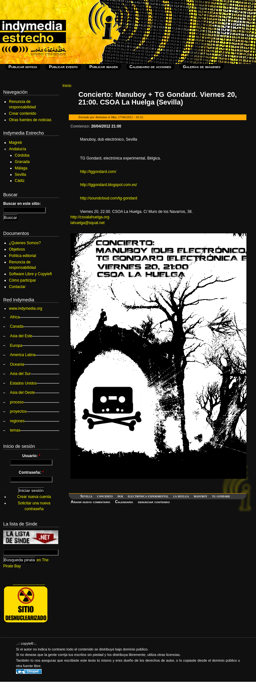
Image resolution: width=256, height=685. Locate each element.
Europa (16, 345)
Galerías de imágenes (201, 66)
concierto (105, 496)
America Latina (23, 355)
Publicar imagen (103, 66)
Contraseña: (31, 472)
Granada (22, 162)
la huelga (181, 496)
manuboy (200, 496)
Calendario (124, 502)
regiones (17, 421)
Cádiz (20, 180)
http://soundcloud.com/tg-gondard (108, 198)
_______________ (29, 582)
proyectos (18, 411)
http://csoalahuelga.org (89, 217)
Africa (15, 317)
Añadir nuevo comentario (90, 502)
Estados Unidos (23, 383)
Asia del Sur (20, 373)
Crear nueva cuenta (34, 496)
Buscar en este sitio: (22, 203)
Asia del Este (21, 336)
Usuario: (31, 456)
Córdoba (22, 155)
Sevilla (86, 496)
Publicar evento (63, 66)
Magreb (15, 142)
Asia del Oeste (22, 392)
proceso (17, 402)
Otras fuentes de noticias (30, 120)
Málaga (21, 168)
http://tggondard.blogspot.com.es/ (108, 185)
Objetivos (17, 249)
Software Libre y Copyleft (30, 274)
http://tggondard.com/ (98, 171)
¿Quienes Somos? (25, 243)
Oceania (17, 364)
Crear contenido (22, 113)
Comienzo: (80, 126)
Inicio (66, 85)
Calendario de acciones (150, 66)
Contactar (17, 286)
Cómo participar (22, 280)
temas (15, 430)
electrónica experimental (148, 496)
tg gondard (221, 496)
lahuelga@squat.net (87, 223)
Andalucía (17, 149)
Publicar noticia (23, 66)
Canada (16, 326)
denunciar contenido (154, 502)
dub (120, 496)
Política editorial (22, 255)
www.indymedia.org (25, 308)
